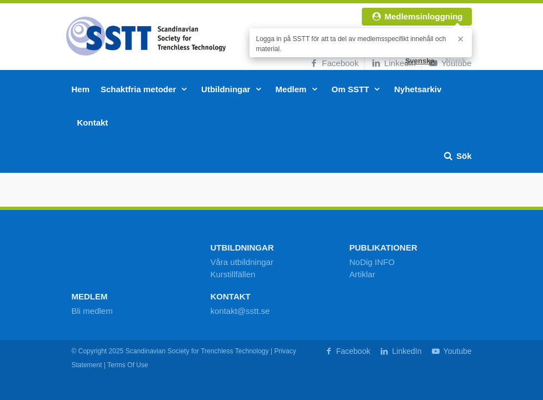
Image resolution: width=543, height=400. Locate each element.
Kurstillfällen (233, 274)
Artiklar (363, 274)
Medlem (298, 89)
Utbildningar (233, 89)
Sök (457, 156)
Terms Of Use (127, 365)
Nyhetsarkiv (417, 89)
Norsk (456, 61)
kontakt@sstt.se (240, 311)
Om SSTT (357, 89)
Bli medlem (92, 311)
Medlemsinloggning (417, 16)
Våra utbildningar (242, 262)
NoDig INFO (372, 262)
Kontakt (92, 122)
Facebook (333, 63)
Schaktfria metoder (145, 89)
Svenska (420, 61)
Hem (81, 89)
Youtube (450, 351)
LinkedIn (393, 63)
